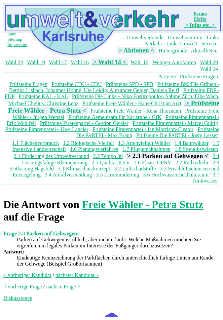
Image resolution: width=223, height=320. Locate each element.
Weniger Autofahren (174, 62)
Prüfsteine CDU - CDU (76, 84)
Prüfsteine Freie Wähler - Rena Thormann (135, 111)
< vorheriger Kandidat (27, 275)
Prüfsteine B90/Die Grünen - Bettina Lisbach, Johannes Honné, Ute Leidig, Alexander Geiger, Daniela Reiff (114, 87)
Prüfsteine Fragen (199, 76)
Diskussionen (17, 298)
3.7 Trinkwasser (205, 178)
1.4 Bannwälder (192, 143)
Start (11, 33)
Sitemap (14, 39)
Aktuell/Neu (204, 50)
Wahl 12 (139, 62)
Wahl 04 (209, 69)
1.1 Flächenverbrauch (35, 143)
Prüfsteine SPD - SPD (129, 84)
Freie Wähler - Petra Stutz (142, 204)
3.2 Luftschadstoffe (135, 168)
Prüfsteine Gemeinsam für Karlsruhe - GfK (114, 117)
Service (209, 43)
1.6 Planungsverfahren (94, 149)
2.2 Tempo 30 (108, 156)
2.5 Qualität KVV (110, 162)
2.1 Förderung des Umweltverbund (51, 156)
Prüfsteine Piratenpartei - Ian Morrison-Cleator (142, 129)
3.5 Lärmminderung (117, 174)
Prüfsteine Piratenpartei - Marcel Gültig (175, 123)
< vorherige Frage (22, 286)
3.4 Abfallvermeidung (68, 174)
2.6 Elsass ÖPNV (152, 162)
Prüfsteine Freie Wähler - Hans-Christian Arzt (131, 103)
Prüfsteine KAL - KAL (43, 96)
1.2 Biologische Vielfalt (88, 143)
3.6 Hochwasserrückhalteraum (176, 174)
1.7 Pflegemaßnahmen (146, 149)
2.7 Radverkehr (192, 162)
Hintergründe (172, 50)
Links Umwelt (181, 43)
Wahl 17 (58, 62)
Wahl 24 (14, 62)
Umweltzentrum (185, 37)
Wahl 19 (36, 62)
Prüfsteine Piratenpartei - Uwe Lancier (46, 129)
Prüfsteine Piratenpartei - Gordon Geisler (84, 123)
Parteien (167, 76)
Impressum (17, 44)
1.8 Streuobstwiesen (196, 149)
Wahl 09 (209, 62)
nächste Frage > (63, 286)
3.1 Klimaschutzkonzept (84, 168)
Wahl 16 (80, 62)
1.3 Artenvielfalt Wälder (144, 143)
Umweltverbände (144, 37)
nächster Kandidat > (77, 275)
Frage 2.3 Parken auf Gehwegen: (41, 233)
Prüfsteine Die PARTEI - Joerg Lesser (177, 135)
